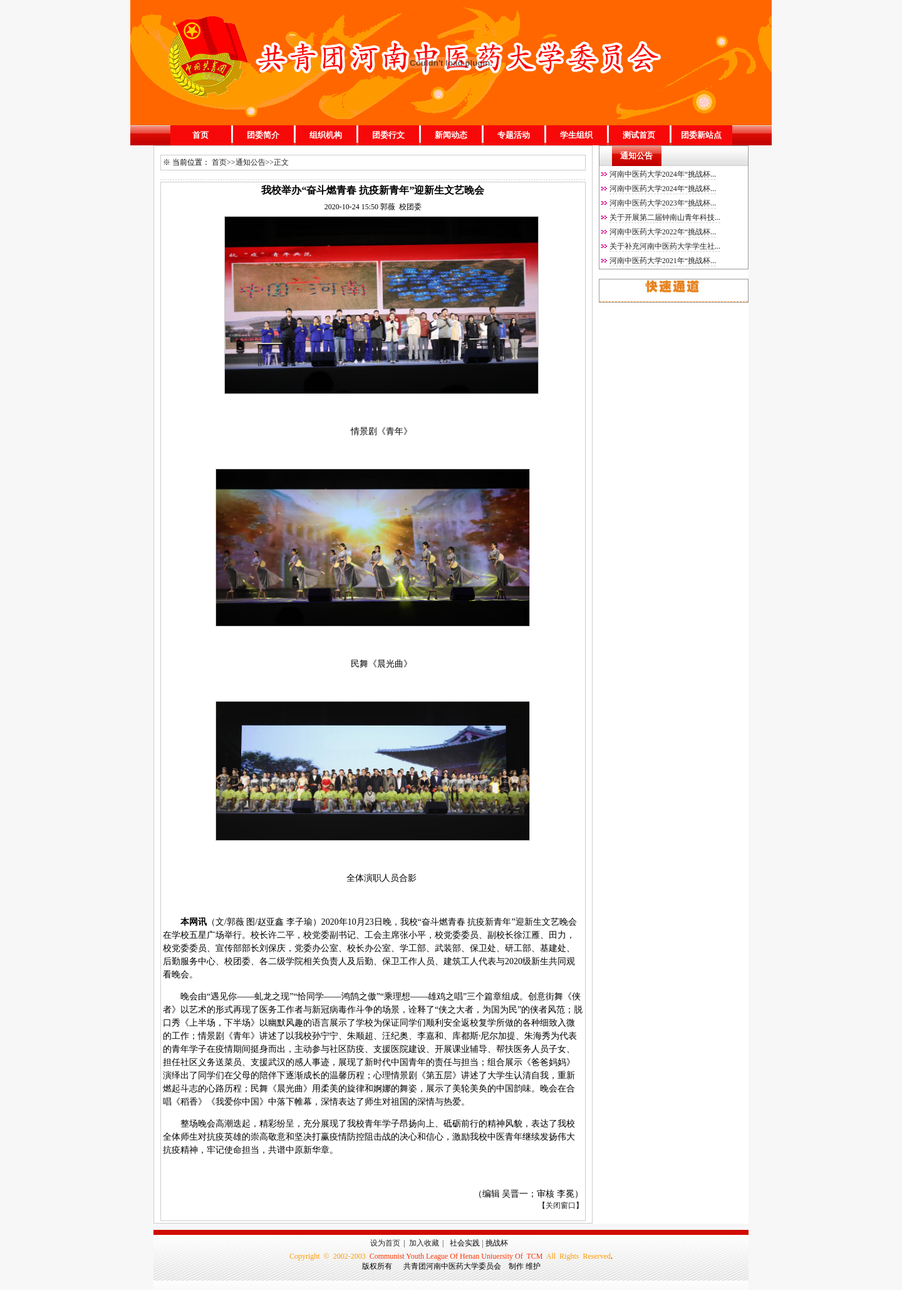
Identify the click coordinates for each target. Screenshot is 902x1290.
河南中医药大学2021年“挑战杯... (662, 260)
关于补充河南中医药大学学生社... (664, 246)
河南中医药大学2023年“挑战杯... (662, 203)
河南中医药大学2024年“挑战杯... (662, 174)
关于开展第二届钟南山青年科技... (664, 217)
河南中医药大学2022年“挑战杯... (662, 231)
